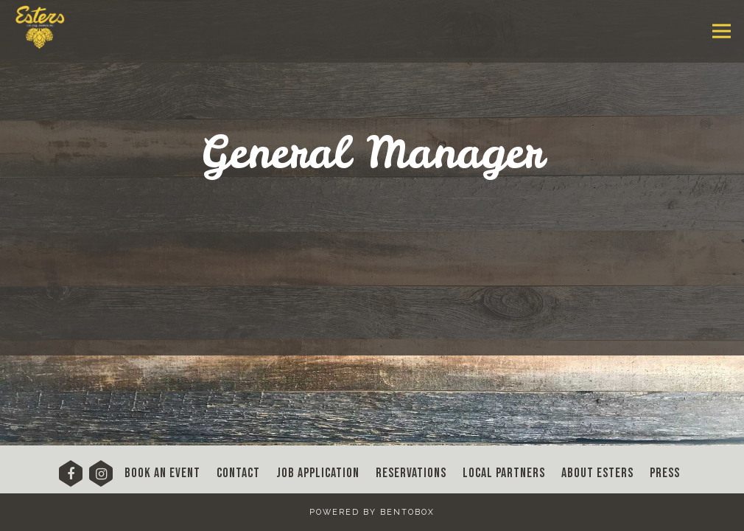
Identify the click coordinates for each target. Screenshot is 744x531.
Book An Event (162, 473)
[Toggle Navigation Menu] (721, 31)
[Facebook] (71, 478)
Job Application (317, 473)
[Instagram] (101, 478)
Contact (238, 473)
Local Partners (504, 473)
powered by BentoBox (372, 512)
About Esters (597, 473)
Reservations (411, 473)
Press (665, 473)
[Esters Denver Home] (49, 23)
